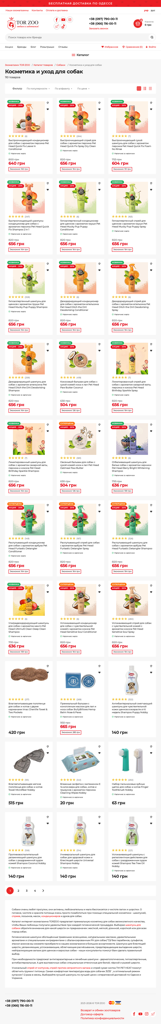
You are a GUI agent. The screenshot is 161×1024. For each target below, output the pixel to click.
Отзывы (62, 46)
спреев (16, 916)
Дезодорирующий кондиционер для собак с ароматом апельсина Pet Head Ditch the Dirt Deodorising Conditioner (79, 305)
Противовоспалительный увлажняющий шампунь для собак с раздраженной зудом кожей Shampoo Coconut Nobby (27, 859)
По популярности (37, 88)
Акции (9, 46)
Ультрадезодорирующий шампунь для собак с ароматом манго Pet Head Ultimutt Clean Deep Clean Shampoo (28, 627)
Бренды (21, 46)
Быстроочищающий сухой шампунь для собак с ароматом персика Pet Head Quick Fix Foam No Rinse (131, 144)
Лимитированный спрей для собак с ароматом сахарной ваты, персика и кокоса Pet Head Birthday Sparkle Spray (131, 386)
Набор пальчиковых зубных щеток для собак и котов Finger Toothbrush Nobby (130, 787)
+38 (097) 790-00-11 (103, 19)
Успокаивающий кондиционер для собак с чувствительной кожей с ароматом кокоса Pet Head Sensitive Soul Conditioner (78, 627)
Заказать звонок (98, 28)
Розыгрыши (47, 46)
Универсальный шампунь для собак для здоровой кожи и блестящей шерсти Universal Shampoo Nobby (77, 859)
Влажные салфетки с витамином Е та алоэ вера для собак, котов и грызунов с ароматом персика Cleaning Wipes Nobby (80, 788)
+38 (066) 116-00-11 (102, 23)
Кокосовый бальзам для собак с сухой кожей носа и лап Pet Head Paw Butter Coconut (79, 384)
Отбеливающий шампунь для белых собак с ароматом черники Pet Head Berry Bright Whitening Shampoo (131, 466)
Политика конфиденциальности (102, 1018)
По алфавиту (62, 88)
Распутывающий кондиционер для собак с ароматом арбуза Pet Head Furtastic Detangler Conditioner (27, 547)
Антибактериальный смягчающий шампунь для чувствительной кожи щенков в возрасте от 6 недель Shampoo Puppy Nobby (132, 708)
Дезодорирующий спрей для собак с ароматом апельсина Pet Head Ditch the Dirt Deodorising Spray (131, 305)
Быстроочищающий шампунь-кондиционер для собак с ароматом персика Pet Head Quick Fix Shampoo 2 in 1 (28, 225)
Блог (33, 46)
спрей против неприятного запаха (70, 967)
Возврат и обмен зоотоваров (100, 1010)
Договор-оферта (92, 1014)
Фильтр (17, 88)
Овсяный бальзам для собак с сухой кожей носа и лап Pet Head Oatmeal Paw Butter (79, 465)
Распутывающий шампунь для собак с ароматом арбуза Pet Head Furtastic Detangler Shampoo (132, 545)
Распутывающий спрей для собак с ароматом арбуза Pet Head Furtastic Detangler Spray (80, 545)
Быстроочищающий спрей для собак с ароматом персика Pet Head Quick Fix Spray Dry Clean (78, 143)
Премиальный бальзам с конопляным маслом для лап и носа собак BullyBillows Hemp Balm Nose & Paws (78, 708)
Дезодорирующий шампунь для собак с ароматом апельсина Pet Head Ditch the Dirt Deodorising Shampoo (27, 386)
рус (153, 10)
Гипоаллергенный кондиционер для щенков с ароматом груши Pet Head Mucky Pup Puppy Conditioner (80, 225)
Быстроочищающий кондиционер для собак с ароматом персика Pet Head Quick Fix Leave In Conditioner (28, 144)
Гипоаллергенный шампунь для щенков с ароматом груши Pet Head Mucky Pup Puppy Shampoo (27, 304)
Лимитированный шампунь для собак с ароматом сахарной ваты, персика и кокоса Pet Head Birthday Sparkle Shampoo (28, 466)
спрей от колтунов (38, 967)
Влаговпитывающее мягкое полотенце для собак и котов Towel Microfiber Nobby (25, 787)
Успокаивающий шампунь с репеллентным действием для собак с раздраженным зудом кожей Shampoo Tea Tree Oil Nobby (129, 860)
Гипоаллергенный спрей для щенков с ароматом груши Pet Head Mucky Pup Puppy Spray (129, 223)
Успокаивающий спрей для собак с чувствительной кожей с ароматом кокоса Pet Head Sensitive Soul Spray (131, 627)
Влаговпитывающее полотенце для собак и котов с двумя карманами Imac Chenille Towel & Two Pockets (27, 708)
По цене (82, 88)
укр (146, 10)
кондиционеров (50, 916)
